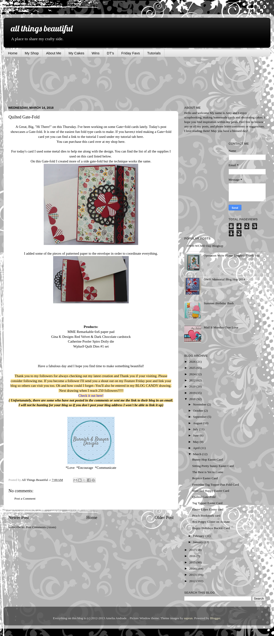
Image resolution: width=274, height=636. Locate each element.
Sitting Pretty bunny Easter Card (213, 466)
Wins (95, 53)
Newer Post (18, 517)
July (196, 429)
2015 (192, 562)
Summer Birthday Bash (219, 303)
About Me (53, 53)
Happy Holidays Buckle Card (211, 528)
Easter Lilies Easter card (207, 509)
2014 (192, 568)
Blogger (215, 618)
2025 (192, 368)
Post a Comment (24, 498)
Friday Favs (130, 53)
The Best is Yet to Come (207, 472)
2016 (192, 556)
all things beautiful (42, 28)
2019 (192, 393)
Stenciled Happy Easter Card (210, 490)
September (200, 416)
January (198, 542)
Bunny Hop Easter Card (207, 459)
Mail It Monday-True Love (221, 327)
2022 (192, 380)
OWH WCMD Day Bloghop (205, 246)
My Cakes (76, 53)
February (199, 536)
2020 (192, 386)
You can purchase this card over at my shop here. (90, 142)
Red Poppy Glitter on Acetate (211, 521)
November (200, 404)
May (196, 442)
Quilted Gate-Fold (204, 497)
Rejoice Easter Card (205, 478)
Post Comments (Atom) (41, 527)
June (196, 435)
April (197, 448)
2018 (192, 399)
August (198, 423)
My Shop (32, 53)
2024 (192, 374)
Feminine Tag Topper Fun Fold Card (215, 484)
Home (12, 53)
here (140, 137)
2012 (192, 581)
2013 (192, 574)
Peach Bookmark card (206, 515)
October (198, 410)
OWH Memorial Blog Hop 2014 (224, 279)
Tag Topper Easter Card (207, 503)
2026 (192, 361)
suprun (188, 618)
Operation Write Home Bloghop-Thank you (231, 255)
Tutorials (154, 53)
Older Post (164, 517)
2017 (192, 550)
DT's (110, 53)
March (197, 454)
